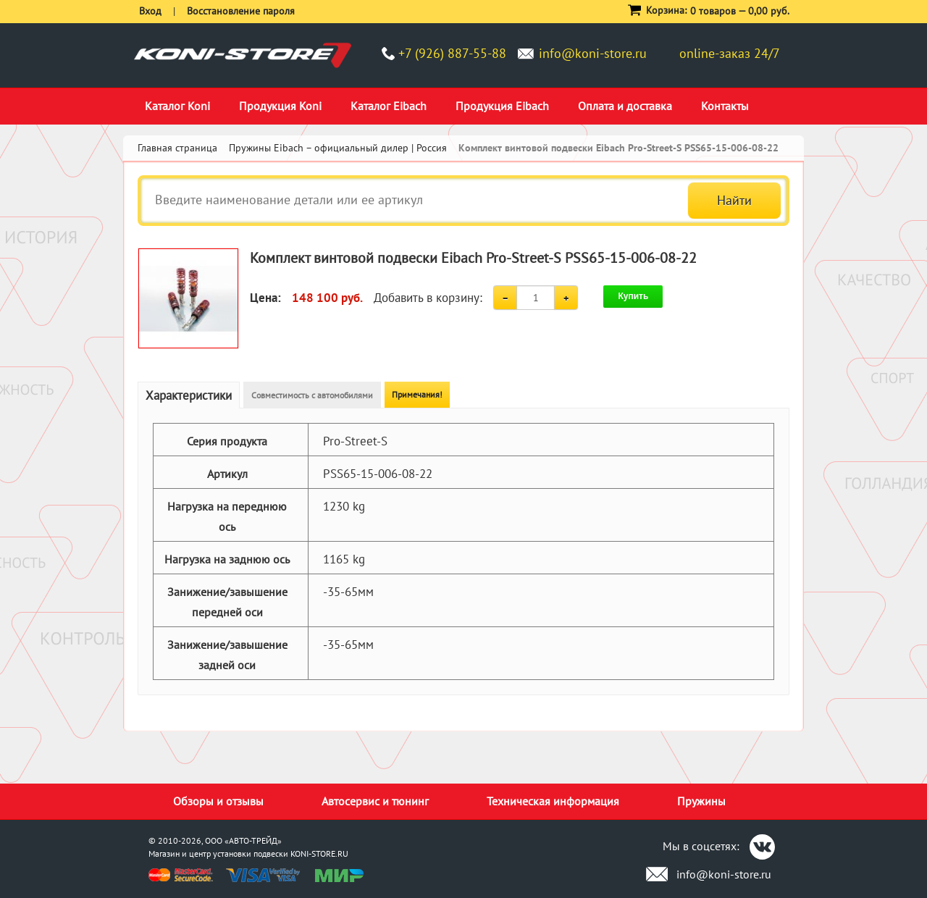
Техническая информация (553, 801)
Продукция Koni (280, 105)
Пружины (701, 801)
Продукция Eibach (502, 105)
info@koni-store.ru (593, 53)
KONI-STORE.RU (319, 853)
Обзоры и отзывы (218, 801)
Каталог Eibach (389, 105)
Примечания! (417, 394)
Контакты (725, 105)
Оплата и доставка (625, 105)
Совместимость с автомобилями (312, 395)
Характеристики (189, 395)
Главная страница (177, 147)
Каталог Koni (177, 105)
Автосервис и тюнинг (375, 801)
